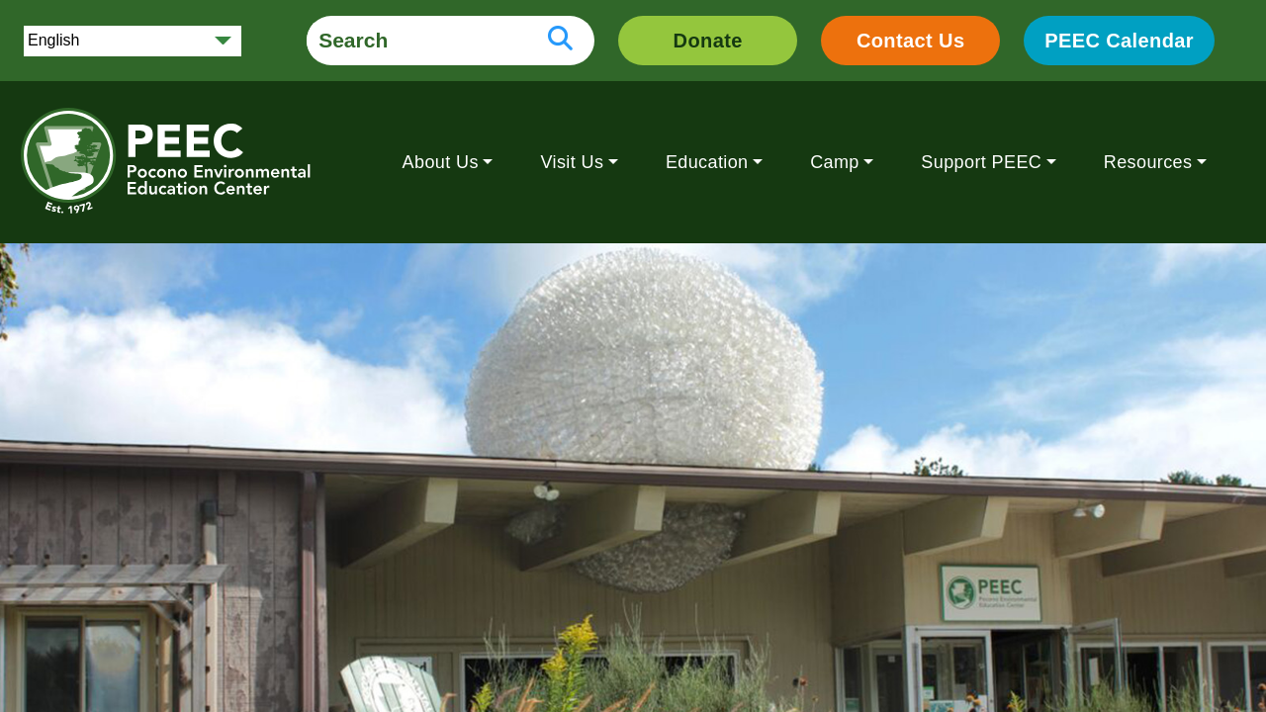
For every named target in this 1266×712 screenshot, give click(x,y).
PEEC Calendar (1119, 40)
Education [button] (707, 162)
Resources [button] (1148, 162)
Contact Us (911, 40)
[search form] (416, 40)
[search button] (560, 40)
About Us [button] (441, 162)
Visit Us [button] (571, 162)
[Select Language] (132, 41)
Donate (708, 40)
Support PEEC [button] (981, 162)
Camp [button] (834, 162)
